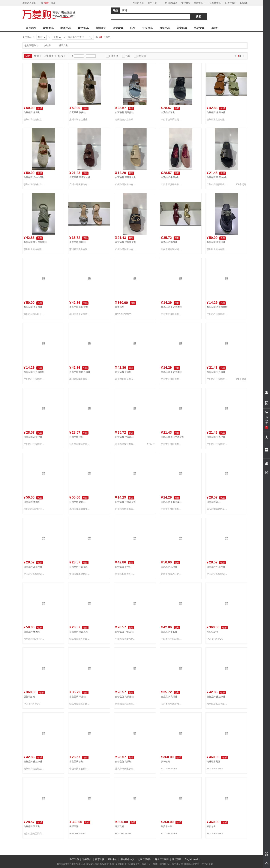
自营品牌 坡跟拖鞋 (216, 242)
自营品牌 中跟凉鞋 (124, 437)
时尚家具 (118, 28)
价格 (62, 55)
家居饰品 (48, 28)
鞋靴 (42, 37)
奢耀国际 (73, 826)
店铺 (124, 10)
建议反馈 (176, 859)
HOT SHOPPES (123, 314)
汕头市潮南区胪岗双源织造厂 (171, 249)
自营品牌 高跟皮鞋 (33, 437)
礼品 (132, 28)
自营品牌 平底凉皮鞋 (79, 177)
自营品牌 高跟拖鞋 (33, 567)
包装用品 (164, 28)
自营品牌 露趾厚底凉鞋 (35, 242)
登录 (46, 2)
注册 (53, 2)
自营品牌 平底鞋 (169, 631)
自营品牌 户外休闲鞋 (34, 177)
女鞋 (57, 37)
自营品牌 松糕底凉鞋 (79, 372)
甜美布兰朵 (166, 826)
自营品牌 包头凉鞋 (33, 307)
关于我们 (74, 859)
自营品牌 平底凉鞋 (216, 372)
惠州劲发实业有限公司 (126, 119)
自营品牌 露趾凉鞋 (216, 696)
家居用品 (65, 28)
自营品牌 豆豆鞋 (123, 372)
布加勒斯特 (212, 631)
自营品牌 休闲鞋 (32, 112)
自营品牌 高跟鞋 (77, 242)
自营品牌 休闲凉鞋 (216, 112)
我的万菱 (154, 2)
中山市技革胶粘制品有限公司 (171, 119)
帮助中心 (215, 3)
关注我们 (230, 2)
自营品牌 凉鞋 (168, 112)
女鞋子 (47, 45)
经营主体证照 (176, 864)
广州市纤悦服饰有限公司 (80, 184)
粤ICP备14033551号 (120, 864)
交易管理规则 (144, 859)
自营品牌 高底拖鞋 (124, 112)
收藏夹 (185, 2)
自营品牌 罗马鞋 (123, 567)
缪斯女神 (119, 826)
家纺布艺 (101, 28)
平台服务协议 (127, 859)
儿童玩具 (182, 28)
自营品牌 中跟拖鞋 (78, 567)
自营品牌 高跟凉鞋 (78, 631)
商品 (115, 10)
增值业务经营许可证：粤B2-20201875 (149, 864)
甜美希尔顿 (29, 696)
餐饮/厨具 (83, 28)
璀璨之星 (211, 826)
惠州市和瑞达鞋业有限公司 (34, 119)
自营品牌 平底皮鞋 (216, 437)
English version (192, 859)
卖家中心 (200, 2)
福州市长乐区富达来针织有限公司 (80, 314)
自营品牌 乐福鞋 (169, 567)
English (244, 2)
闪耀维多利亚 (213, 761)
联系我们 (87, 859)
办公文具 (199, 28)
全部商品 (31, 28)
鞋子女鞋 (63, 45)
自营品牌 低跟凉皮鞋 (217, 307)
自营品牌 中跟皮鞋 (170, 177)
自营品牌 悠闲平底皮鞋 (172, 437)
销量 (38, 55)
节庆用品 (147, 28)
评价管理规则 (162, 859)
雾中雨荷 (119, 307)
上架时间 (50, 55)
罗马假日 (165, 761)
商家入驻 (99, 859)
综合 (28, 55)
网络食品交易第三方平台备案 (198, 864)
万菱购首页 (138, 2)
